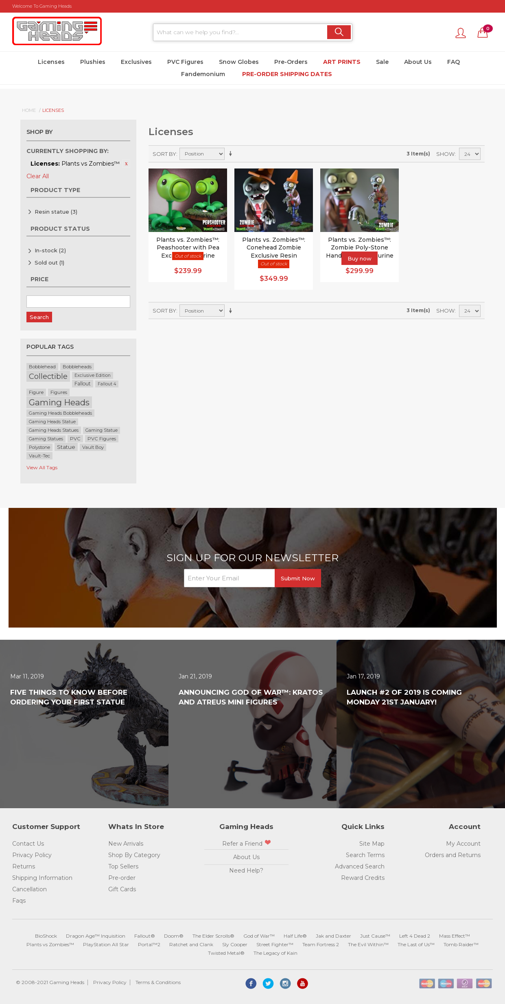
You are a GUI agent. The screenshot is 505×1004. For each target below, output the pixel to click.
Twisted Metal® (226, 953)
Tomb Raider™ (461, 944)
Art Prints (342, 62)
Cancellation (29, 889)
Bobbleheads (77, 367)
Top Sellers (123, 866)
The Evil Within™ (368, 944)
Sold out (49, 262)
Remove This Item (126, 164)
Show (445, 154)
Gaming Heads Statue (52, 421)
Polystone (39, 447)
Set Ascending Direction (232, 154)
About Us (418, 62)
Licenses (51, 62)
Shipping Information (42, 878)
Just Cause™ (375, 936)
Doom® (174, 936)
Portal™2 (149, 944)
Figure (36, 392)
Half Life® (295, 936)
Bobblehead (42, 367)
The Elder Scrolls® (213, 936)
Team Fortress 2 (320, 944)
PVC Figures (185, 62)
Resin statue (56, 211)
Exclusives (136, 62)
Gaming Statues (46, 439)
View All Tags (41, 467)
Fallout (82, 384)
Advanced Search (360, 866)
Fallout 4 (107, 384)
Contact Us (28, 843)
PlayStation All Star (106, 944)
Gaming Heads (59, 402)
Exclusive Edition (92, 375)
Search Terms (365, 855)
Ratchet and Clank (191, 944)
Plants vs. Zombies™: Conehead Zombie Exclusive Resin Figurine (273, 251)
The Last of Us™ (416, 944)
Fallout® (144, 936)
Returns (23, 866)
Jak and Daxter (333, 936)
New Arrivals (125, 843)
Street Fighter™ (274, 944)
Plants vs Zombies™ (50, 944)
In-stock (50, 250)
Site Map (372, 843)
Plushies (92, 62)
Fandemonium (203, 74)
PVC (75, 439)
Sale (382, 62)
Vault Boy (93, 447)
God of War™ (259, 936)
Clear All (37, 176)
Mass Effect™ (454, 936)
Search (39, 317)
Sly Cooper (234, 944)
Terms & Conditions (158, 982)
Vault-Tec (39, 456)
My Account (463, 843)
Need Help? (246, 870)
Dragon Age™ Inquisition (95, 936)
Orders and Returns (453, 855)
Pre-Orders (291, 62)
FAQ (453, 62)
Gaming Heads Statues (54, 430)
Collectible (48, 376)
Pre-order (122, 878)
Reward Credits (363, 878)
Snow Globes (239, 62)
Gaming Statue (101, 430)
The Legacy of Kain (275, 953)
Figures (58, 392)
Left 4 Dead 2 (414, 936)
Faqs (19, 900)
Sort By (164, 154)
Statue (66, 447)
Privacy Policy (32, 855)
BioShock (46, 936)
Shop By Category (134, 855)
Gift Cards (122, 889)
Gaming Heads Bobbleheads (60, 413)
